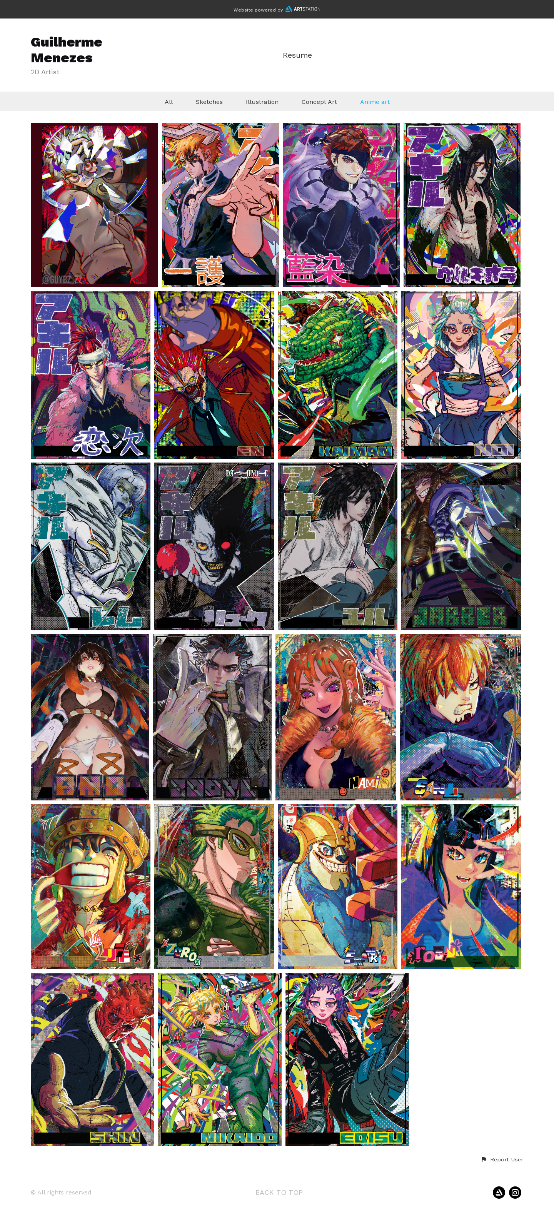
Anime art (375, 101)
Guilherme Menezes (66, 50)
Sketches (209, 101)
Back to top (279, 1192)
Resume (297, 55)
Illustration (262, 101)
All (169, 101)
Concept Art (319, 101)
